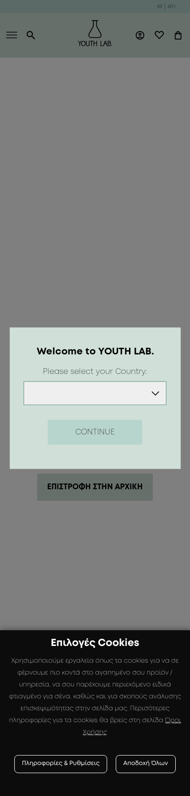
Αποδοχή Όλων (145, 763)
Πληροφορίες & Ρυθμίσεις (61, 763)
